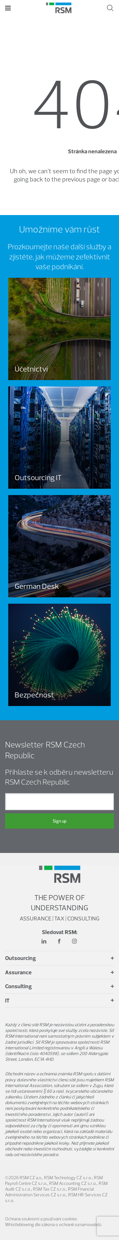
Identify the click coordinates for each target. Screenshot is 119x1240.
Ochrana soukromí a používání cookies (41, 1219)
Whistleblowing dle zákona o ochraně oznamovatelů (53, 1224)
